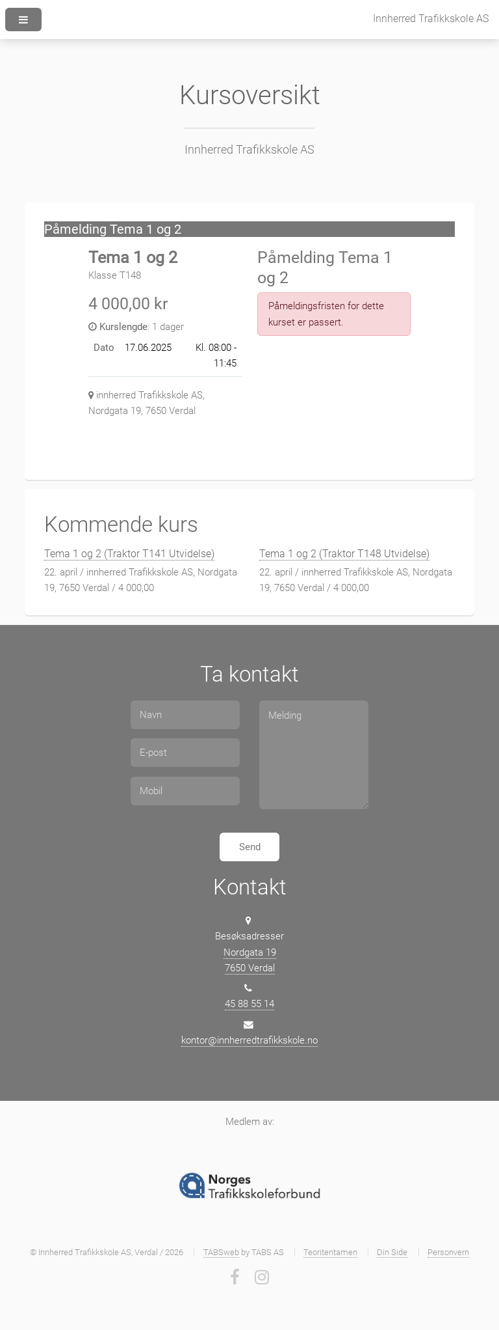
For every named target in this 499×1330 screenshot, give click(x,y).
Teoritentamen (330, 1252)
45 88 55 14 (249, 1004)
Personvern (448, 1252)
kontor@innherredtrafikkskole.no (249, 1040)
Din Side (392, 1252)
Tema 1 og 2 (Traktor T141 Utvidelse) (129, 553)
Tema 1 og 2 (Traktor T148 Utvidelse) (344, 553)
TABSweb (221, 1252)
